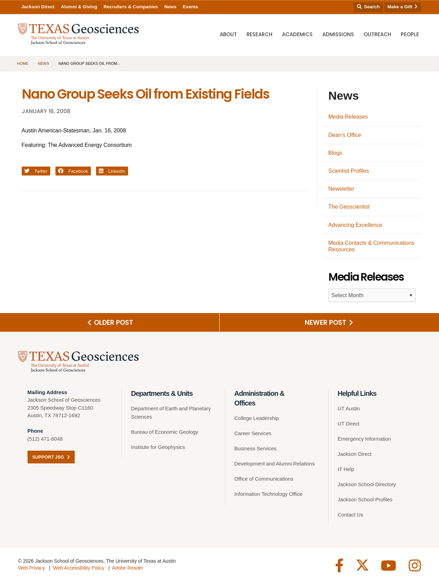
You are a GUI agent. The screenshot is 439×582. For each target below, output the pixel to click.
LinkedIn (112, 171)
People (410, 34)
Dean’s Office (344, 135)
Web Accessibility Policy (78, 568)
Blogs (335, 153)
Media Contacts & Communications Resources (371, 246)
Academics (297, 34)
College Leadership (256, 419)
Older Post (110, 323)
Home (23, 63)
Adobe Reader (127, 568)
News (170, 6)
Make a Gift (402, 6)
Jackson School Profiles (365, 500)
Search (368, 6)
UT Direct (348, 424)
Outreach (377, 34)
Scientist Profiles (348, 171)
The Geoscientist (349, 207)
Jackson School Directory (367, 485)
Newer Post (328, 323)
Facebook (73, 171)
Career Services (253, 434)
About (228, 34)
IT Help (346, 470)
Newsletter (341, 189)
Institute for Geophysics (158, 448)
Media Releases (348, 117)
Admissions (338, 34)
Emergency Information (364, 439)
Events (190, 6)
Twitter (36, 171)
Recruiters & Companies (131, 6)
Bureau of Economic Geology (164, 432)
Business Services (255, 449)
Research (259, 34)
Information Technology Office (268, 495)
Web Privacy (31, 568)
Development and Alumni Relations (274, 464)
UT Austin (349, 409)
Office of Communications (263, 479)
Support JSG (51, 457)
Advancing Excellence (355, 225)
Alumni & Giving (79, 6)
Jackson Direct (38, 6)
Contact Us (350, 515)
